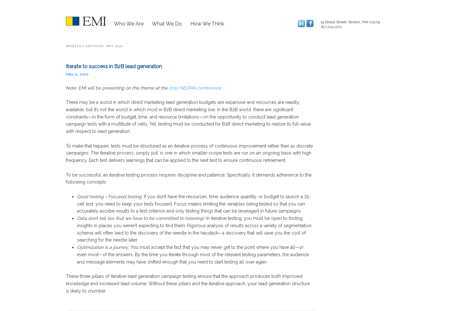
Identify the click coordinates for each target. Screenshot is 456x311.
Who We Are (129, 24)
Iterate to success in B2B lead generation (114, 66)
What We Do (167, 24)
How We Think (207, 24)
